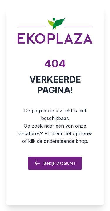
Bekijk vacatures (55, 163)
